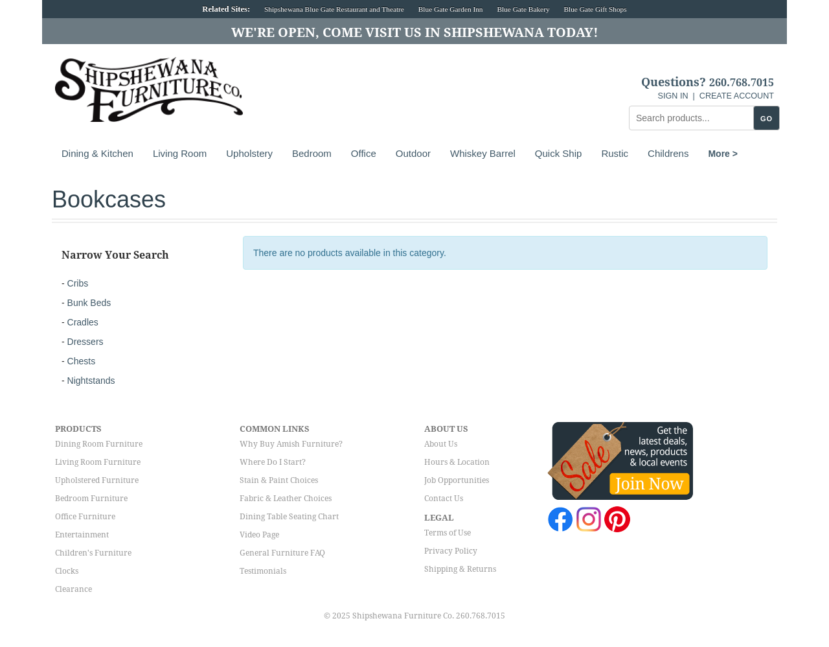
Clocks (66, 571)
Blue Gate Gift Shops (594, 9)
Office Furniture (85, 516)
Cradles (82, 322)
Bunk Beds (89, 303)
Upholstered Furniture (97, 480)
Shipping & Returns (460, 569)
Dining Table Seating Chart (289, 516)
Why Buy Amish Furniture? (291, 444)
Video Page (259, 534)
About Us (440, 444)
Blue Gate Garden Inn (450, 9)
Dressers (85, 341)
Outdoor (413, 153)
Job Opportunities (456, 480)
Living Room (180, 153)
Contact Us (443, 498)
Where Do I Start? (273, 462)
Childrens (668, 153)
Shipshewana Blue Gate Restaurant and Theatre (334, 9)
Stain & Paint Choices (279, 480)
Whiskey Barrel (483, 153)
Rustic (614, 153)
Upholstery (249, 153)
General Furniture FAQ (282, 553)
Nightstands (91, 380)
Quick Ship (558, 153)
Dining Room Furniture (98, 444)
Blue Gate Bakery (523, 9)
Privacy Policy (450, 551)
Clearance (73, 589)
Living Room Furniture (98, 462)
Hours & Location (457, 462)
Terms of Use (447, 532)
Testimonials (263, 571)
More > (723, 153)
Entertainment (82, 534)
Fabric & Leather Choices (286, 498)
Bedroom (312, 153)
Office (363, 153)
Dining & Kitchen (97, 153)
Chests (81, 361)
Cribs (78, 283)
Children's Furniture (93, 553)
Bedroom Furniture (91, 498)
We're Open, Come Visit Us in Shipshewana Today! (414, 32)
